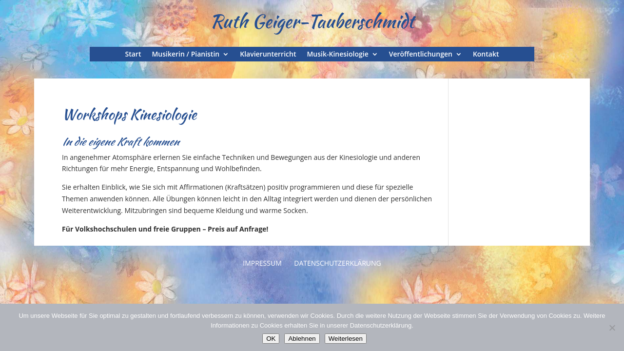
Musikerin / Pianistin (185, 54)
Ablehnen (301, 338)
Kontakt (486, 54)
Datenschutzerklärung (337, 263)
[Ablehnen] (612, 327)
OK (270, 338)
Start (133, 54)
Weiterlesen (346, 338)
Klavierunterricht (268, 54)
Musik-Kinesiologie (337, 54)
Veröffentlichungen (420, 54)
